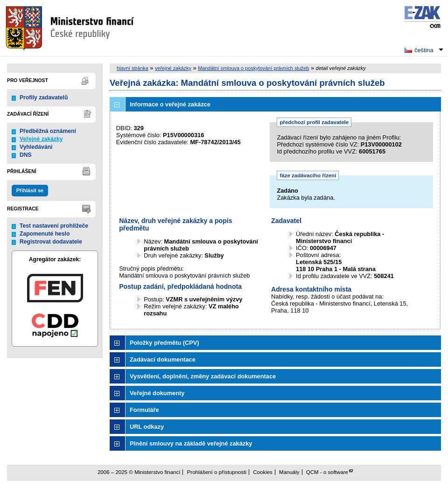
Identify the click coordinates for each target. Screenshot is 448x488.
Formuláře (144, 409)
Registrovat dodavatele (51, 241)
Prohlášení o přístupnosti (216, 472)
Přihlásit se (29, 190)
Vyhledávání (36, 147)
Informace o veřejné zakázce (170, 104)
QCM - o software (327, 472)
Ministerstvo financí (71, 28)
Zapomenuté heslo (45, 233)
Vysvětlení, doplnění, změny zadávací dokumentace (203, 376)
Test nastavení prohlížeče (54, 226)
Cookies (263, 472)
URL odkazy (147, 426)
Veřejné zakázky (41, 139)
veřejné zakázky (173, 68)
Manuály (289, 472)
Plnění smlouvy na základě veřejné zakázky (191, 443)
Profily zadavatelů (44, 97)
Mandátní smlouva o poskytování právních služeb (253, 68)
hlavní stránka (132, 68)
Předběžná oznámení (48, 131)
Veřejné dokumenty (157, 393)
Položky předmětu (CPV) (164, 342)
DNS (26, 155)
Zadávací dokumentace (163, 359)
